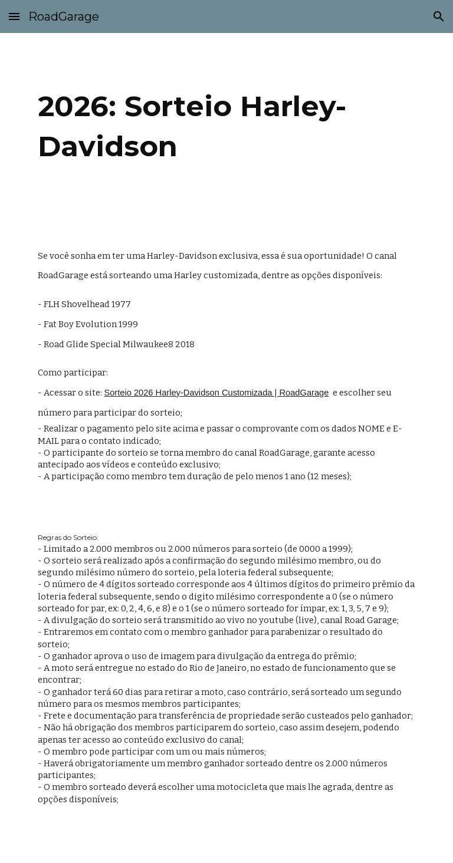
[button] (14, 16)
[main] (226, 130)
